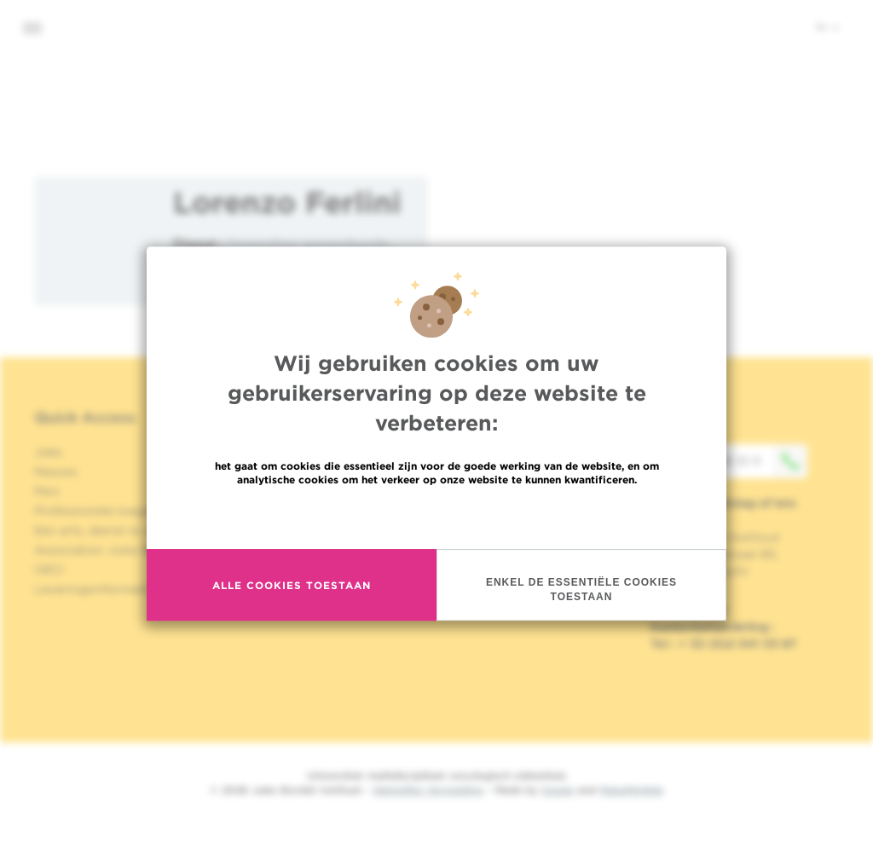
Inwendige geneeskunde (308, 243)
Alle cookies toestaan (291, 585)
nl (827, 26)
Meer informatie (437, 516)
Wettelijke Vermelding (428, 789)
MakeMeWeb (631, 789)
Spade (557, 789)
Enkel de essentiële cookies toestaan (581, 589)
